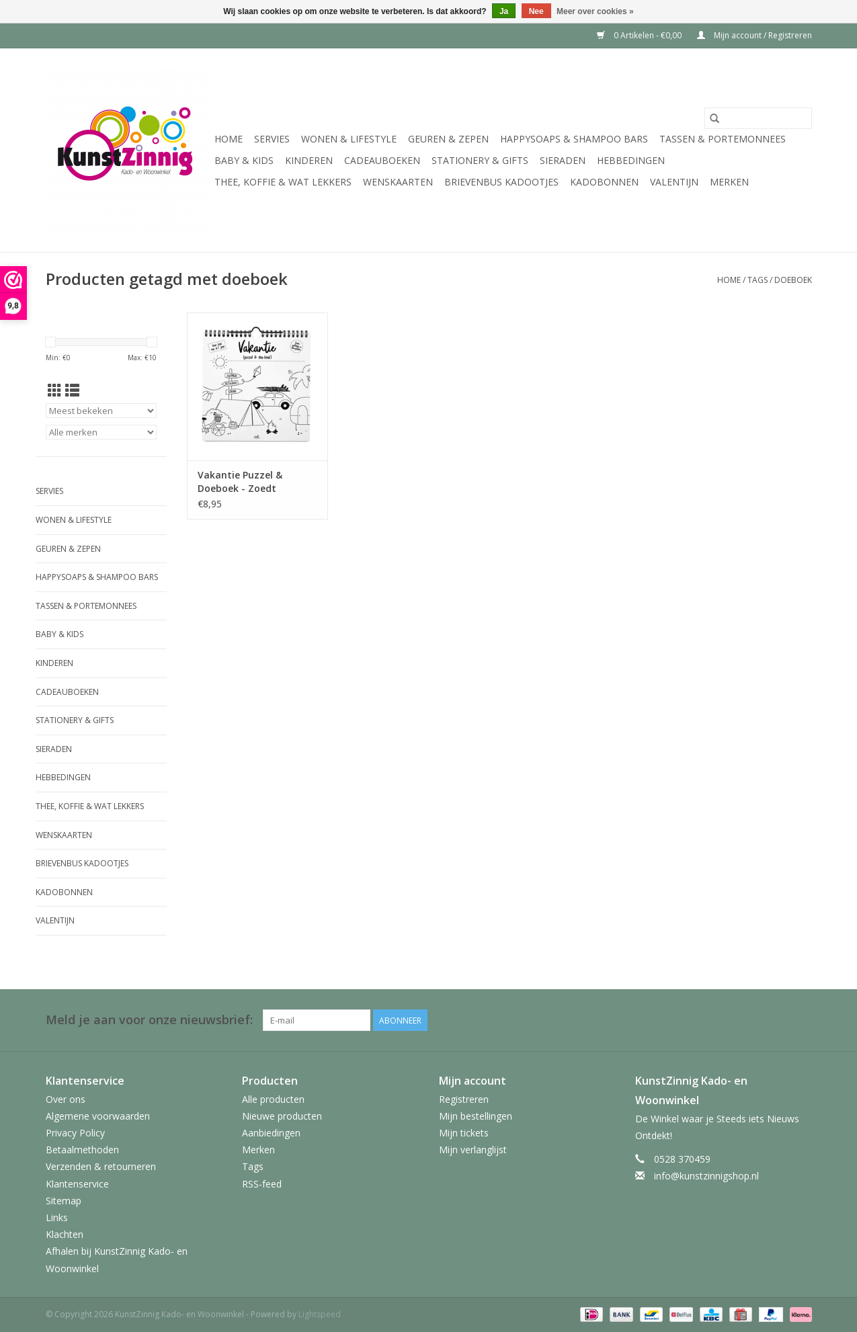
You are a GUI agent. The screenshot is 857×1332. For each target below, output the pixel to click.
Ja (503, 11)
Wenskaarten (398, 181)
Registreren (464, 1099)
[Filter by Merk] (101, 432)
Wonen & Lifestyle (349, 138)
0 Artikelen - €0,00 (640, 35)
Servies (272, 138)
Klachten (64, 1234)
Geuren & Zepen (448, 138)
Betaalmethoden (82, 1149)
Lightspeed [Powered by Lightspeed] (319, 1314)
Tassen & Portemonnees (722, 138)
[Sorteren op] (101, 410)
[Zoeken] (758, 118)
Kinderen (309, 160)
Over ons (65, 1099)
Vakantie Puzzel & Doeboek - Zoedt (240, 481)
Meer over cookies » (595, 11)
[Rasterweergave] (55, 390)
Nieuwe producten (282, 1116)
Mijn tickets (464, 1132)
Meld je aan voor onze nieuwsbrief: (149, 1020)
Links (57, 1217)
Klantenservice (77, 1183)
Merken (729, 181)
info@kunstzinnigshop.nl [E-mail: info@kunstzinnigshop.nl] (706, 1175)
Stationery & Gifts (480, 160)
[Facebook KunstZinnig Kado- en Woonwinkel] (801, 1020)
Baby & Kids (244, 160)
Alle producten (273, 1099)
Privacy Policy (75, 1132)
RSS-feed (262, 1183)
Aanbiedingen (271, 1132)
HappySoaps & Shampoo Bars (574, 138)
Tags (757, 280)
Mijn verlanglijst (473, 1149)
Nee (536, 11)
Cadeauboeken (382, 160)
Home (228, 138)
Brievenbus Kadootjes (501, 181)
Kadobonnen (604, 181)
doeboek (793, 280)
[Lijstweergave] (72, 390)
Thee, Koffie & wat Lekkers (283, 181)
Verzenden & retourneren (101, 1166)
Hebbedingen (631, 160)
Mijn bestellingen (475, 1116)
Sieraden (562, 160)
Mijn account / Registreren (754, 35)
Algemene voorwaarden (98, 1116)
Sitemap (63, 1200)
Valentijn (674, 181)
